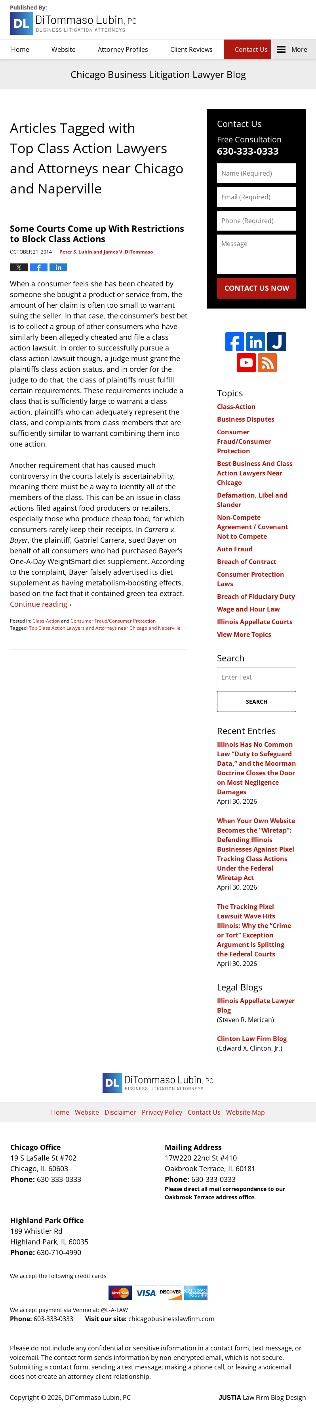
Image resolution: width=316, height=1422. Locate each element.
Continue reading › (40, 604)
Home (20, 49)
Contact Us (251, 49)
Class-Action (46, 620)
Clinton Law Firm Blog (252, 1038)
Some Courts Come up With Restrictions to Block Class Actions (97, 233)
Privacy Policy (162, 1112)
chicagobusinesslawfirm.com (171, 1318)
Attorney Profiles (123, 49)
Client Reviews (191, 49)
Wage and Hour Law (248, 609)
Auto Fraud (235, 549)
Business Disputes (245, 419)
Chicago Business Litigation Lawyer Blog (74, 20)
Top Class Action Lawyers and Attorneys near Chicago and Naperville (105, 628)
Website (63, 49)
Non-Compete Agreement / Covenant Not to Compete (252, 527)
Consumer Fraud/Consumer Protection (113, 620)
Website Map (245, 1112)
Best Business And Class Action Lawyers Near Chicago (255, 473)
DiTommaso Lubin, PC (270, 20)
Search (257, 701)
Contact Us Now (257, 288)
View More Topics (244, 634)
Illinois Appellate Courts (255, 621)
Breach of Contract (246, 561)
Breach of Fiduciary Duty (256, 596)
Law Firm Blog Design (262, 1397)
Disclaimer (120, 1112)
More (299, 49)
